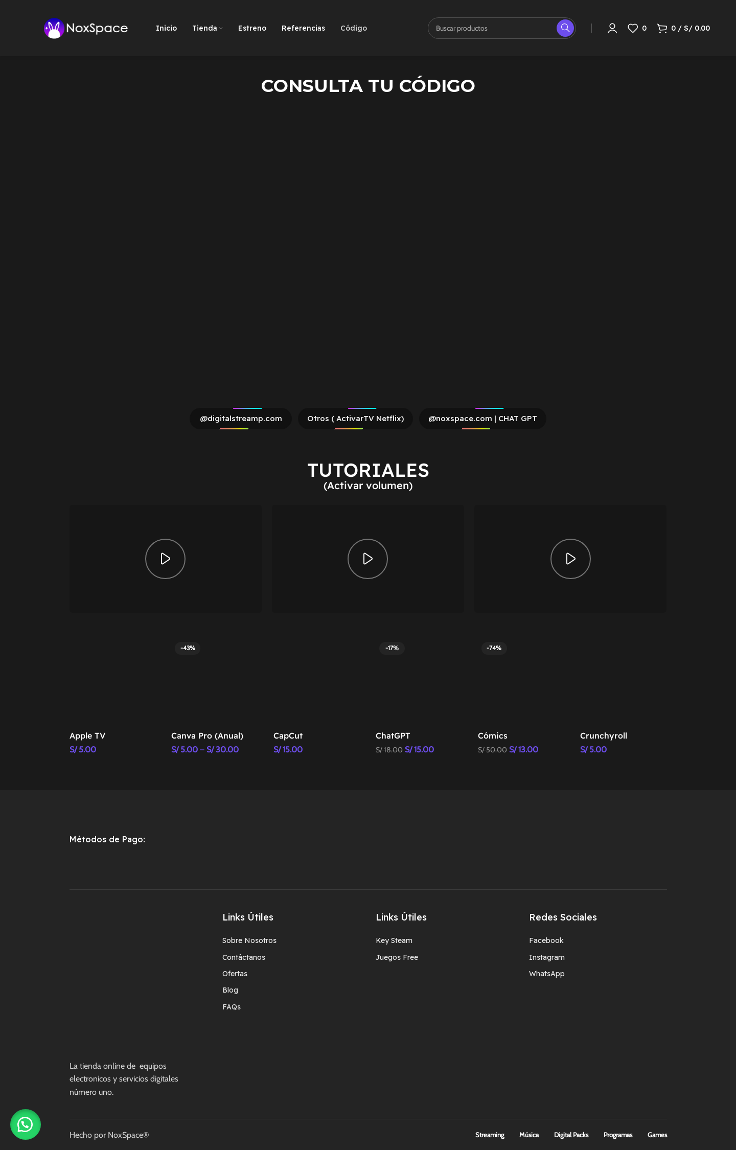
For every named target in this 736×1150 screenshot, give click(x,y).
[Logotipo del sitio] (85, 27)
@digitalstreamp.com (241, 418)
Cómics (493, 735)
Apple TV (87, 735)
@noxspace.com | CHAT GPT (482, 418)
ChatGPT (393, 735)
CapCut (288, 735)
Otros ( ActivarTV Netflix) (355, 418)
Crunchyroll (603, 735)
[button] (25, 1124)
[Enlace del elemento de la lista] (291, 940)
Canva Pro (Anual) (207, 735)
